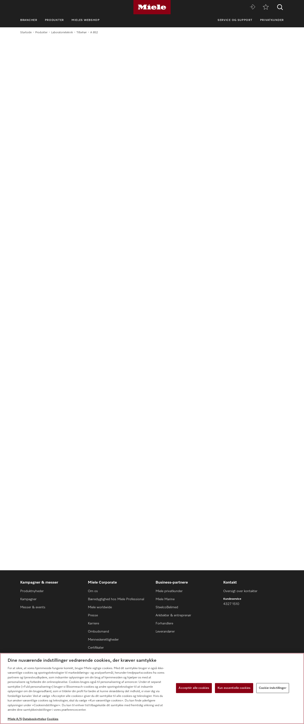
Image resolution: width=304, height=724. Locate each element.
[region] (152, 688)
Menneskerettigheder (103, 639)
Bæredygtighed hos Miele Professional (116, 599)
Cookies (52, 719)
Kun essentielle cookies (234, 688)
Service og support (235, 20)
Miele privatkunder (169, 591)
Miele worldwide (100, 607)
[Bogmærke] (266, 7)
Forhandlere (164, 623)
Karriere (93, 623)
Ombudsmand (98, 631)
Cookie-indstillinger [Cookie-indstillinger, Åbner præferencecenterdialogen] (272, 688)
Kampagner (28, 599)
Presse (93, 615)
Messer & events (32, 607)
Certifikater (96, 647)
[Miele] (152, 7)
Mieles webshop (85, 20)
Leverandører (165, 631)
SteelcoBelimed (167, 607)
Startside (26, 32)
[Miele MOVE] (252, 7)
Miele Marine (165, 599)
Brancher (28, 20)
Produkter (54, 20)
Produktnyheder (32, 591)
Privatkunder (272, 20)
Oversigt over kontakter (240, 591)
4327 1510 (231, 604)
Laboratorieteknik (62, 32)
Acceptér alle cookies (194, 688)
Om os (93, 591)
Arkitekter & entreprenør (173, 615)
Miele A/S (15, 719)
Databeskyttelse (34, 719)
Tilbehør (81, 32)
